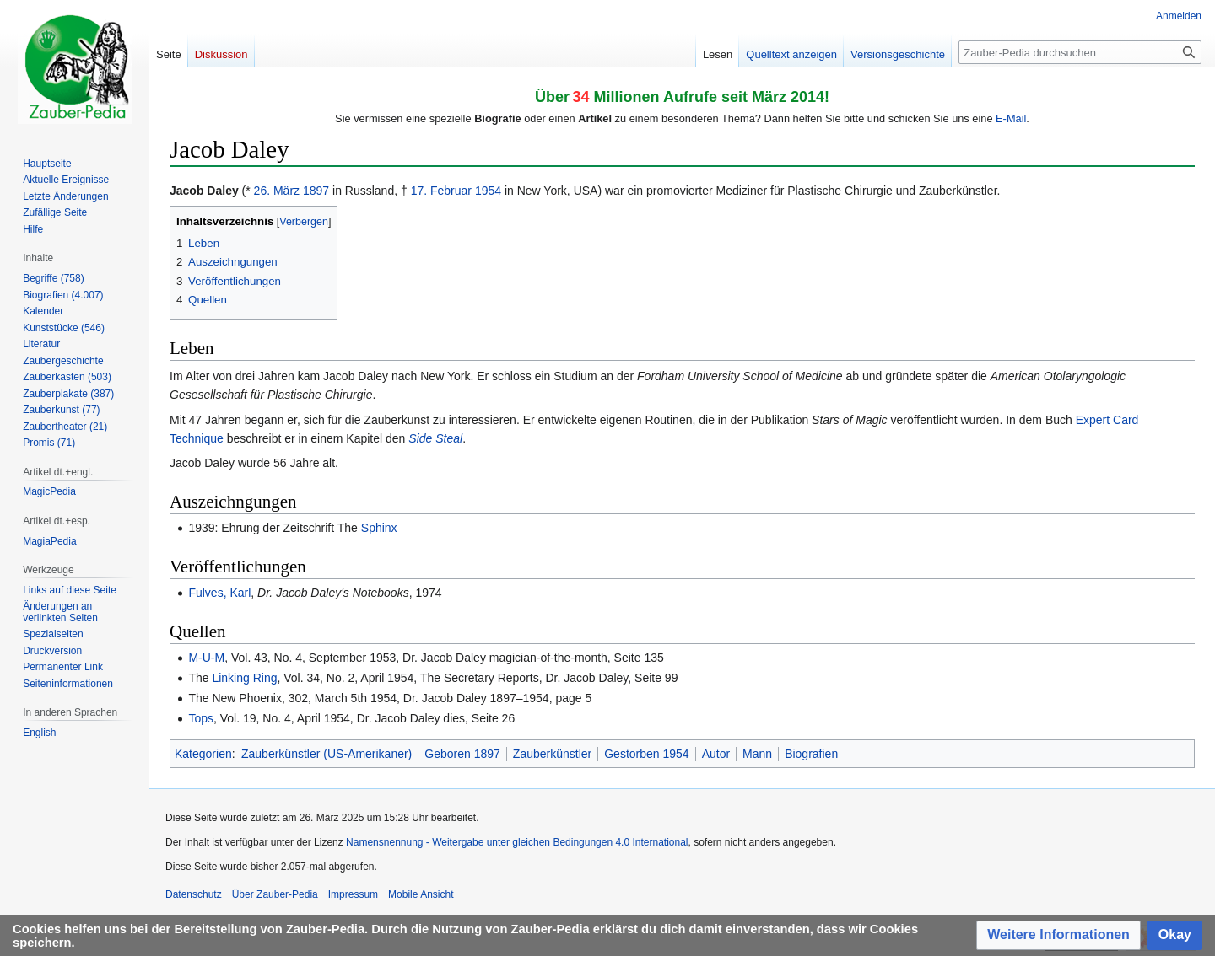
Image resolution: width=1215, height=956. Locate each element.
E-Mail (1011, 118)
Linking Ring (244, 678)
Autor (716, 753)
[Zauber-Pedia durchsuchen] (1080, 52)
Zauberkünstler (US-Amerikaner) (326, 753)
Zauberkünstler (552, 753)
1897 (316, 190)
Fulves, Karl (219, 592)
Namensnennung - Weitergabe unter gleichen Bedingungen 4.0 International (517, 842)
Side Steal (435, 438)
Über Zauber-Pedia (275, 894)
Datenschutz (193, 894)
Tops (200, 718)
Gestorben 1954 (646, 753)
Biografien (811, 753)
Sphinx (379, 527)
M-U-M (206, 657)
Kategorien (203, 753)
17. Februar (441, 190)
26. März (277, 190)
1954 (488, 190)
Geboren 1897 (462, 753)
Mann (757, 753)
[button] (1058, 935)
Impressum (353, 894)
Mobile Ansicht (420, 894)
